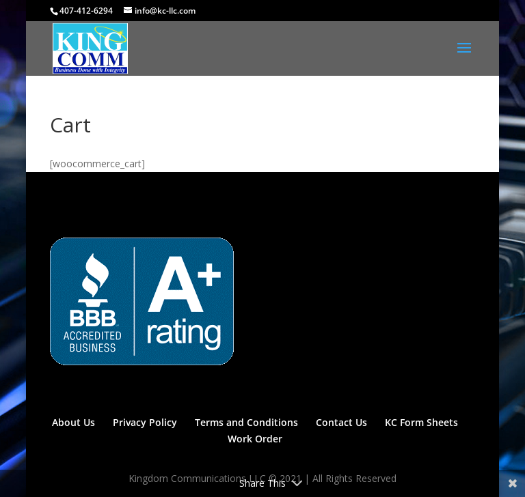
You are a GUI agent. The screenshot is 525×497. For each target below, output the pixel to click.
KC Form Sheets (421, 422)
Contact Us (341, 422)
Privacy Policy (145, 422)
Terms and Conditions (246, 422)
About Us (73, 422)
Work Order (255, 438)
